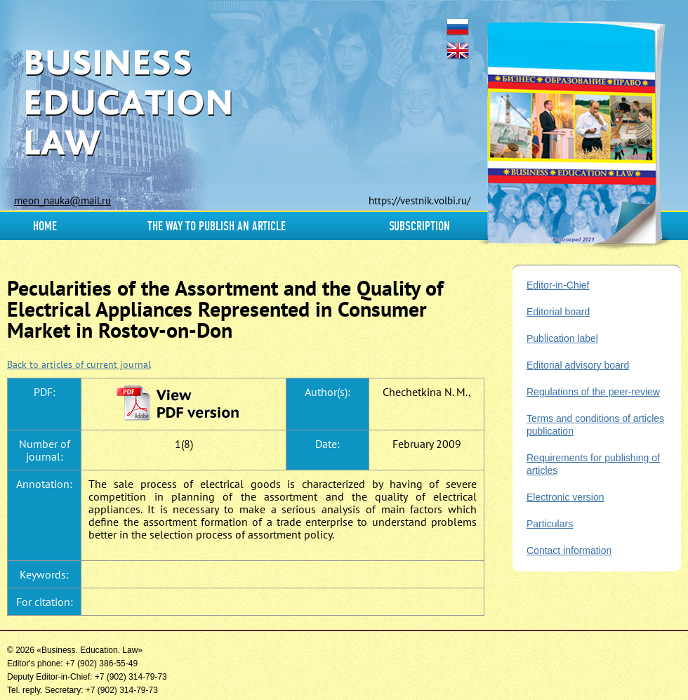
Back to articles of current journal (79, 364)
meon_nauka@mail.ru (62, 200)
